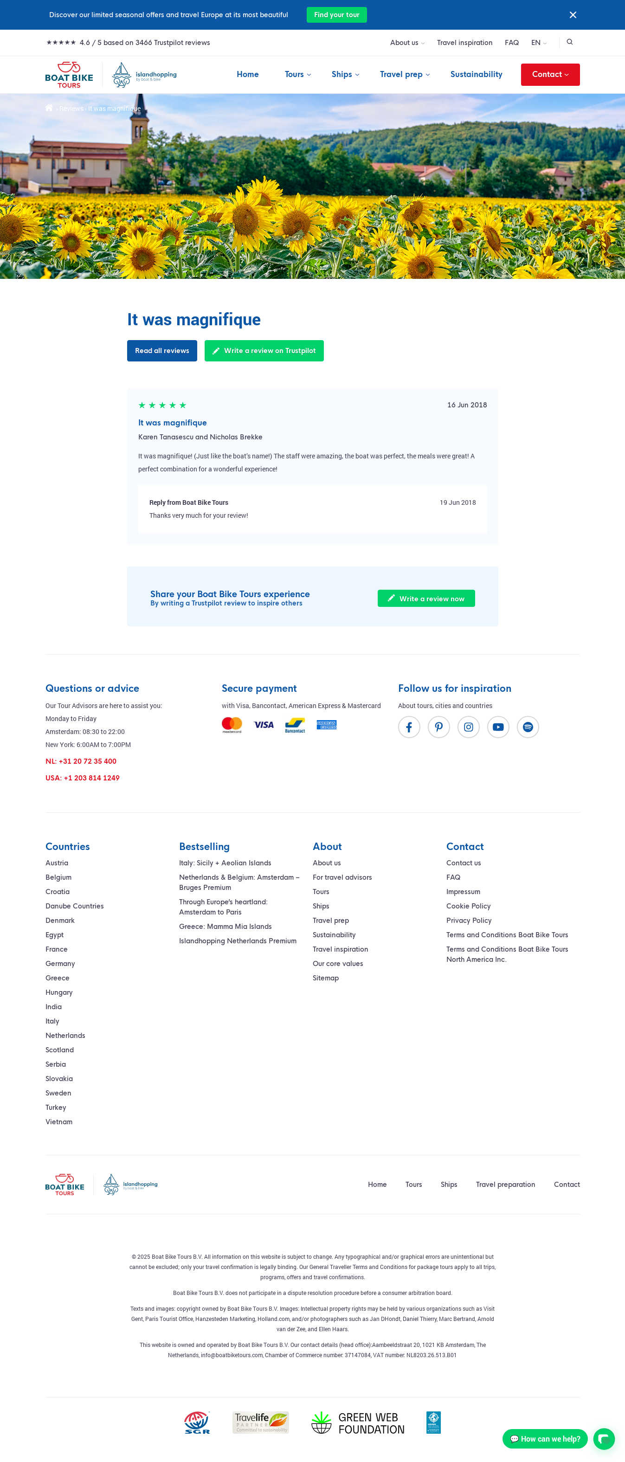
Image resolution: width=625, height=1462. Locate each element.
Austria (56, 863)
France (56, 949)
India (53, 1007)
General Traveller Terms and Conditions (358, 1266)
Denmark (60, 920)
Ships (342, 74)
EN (536, 43)
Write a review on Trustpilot (264, 351)
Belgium (58, 877)
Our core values (338, 964)
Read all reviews (162, 351)
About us (404, 43)
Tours (294, 74)
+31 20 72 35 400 (87, 761)
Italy (52, 1021)
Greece (57, 978)
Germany (60, 964)
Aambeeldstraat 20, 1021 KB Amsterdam (423, 1344)
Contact (550, 75)
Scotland (59, 1050)
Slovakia (59, 1079)
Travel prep (401, 74)
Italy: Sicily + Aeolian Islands (225, 863)
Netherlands (65, 1035)
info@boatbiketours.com (232, 1355)
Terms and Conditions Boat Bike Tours (507, 935)
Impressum (463, 892)
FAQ (512, 43)
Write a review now (426, 598)
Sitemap (326, 978)
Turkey (55, 1107)
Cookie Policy (468, 906)
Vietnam (58, 1122)
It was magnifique (172, 423)
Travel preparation (505, 1184)
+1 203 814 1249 (92, 778)
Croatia (57, 892)
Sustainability (477, 74)
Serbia (55, 1064)
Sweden (58, 1093)
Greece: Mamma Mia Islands (225, 926)
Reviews (71, 108)
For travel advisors (342, 877)
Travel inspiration (465, 43)
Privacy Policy (469, 920)
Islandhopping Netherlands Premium (237, 941)
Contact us (463, 863)
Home (248, 74)
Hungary (59, 992)
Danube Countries (74, 906)
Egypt (54, 935)
